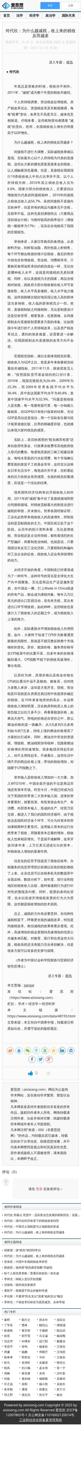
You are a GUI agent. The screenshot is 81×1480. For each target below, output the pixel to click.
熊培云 (61, 1362)
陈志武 (61, 1330)
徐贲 (7, 1336)
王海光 (61, 1346)
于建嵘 (43, 1330)
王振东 (61, 1357)
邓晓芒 (43, 1352)
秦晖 (7, 1320)
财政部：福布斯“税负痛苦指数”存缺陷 (28, 1267)
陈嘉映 (8, 1330)
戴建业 (61, 1341)
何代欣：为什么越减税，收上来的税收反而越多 (34, 1232)
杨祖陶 (61, 1336)
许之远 (8, 1384)
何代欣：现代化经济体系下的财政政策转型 (31, 1221)
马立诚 (43, 1336)
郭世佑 (26, 1357)
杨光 (59, 1395)
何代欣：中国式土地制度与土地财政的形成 (31, 1226)
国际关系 (68, 15)
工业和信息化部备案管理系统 (40, 1420)
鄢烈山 (43, 1325)
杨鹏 (24, 1352)
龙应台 (61, 1320)
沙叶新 (61, 1373)
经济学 (34, 15)
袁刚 (24, 1384)
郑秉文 (43, 1389)
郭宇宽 (26, 1336)
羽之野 (8, 1395)
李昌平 (8, 1346)
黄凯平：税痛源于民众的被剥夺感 (25, 1290)
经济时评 (48, 1003)
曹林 (24, 1325)
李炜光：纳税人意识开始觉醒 (23, 1279)
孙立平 (43, 1395)
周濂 (7, 1352)
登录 (39, 1189)
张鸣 (24, 1346)
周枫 (7, 1373)
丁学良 (8, 1325)
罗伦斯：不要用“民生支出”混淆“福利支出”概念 (33, 1296)
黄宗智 (26, 1330)
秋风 (7, 1368)
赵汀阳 (43, 1341)
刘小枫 (26, 1368)
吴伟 (42, 1373)
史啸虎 (43, 1362)
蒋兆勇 (26, 1373)
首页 (6, 15)
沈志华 (8, 1341)
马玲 (42, 1357)
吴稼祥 (61, 1379)
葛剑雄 (26, 1379)
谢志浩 (26, 1395)
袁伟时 (26, 1362)
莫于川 (61, 1389)
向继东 (26, 1341)
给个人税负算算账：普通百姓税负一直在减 (31, 1273)
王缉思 (61, 1352)
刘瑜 (7, 1379)
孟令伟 (43, 1368)
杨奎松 (43, 1346)
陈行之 (26, 1320)
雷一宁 (61, 1368)
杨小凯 (43, 1384)
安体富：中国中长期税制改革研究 (25, 1262)
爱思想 (14, 6)
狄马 (7, 1362)
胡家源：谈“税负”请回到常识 (22, 1250)
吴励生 (61, 1384)
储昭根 (43, 1379)
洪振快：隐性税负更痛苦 (20, 1285)
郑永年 (43, 1320)
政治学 (50, 15)
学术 (21, 1003)
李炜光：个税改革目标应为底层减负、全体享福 (34, 1302)
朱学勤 (8, 1389)
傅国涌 (61, 1325)
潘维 (24, 1389)
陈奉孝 (8, 1357)
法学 (19, 15)
